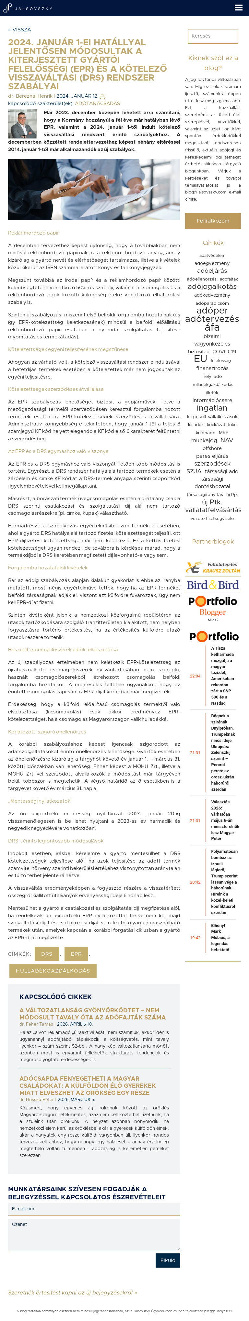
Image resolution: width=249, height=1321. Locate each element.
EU (201, 359)
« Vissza (19, 29)
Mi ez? (213, 620)
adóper (212, 310)
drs (47, 954)
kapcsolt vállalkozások (212, 416)
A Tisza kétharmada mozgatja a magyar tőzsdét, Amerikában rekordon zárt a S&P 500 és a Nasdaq (222, 676)
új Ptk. (212, 502)
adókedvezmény (212, 295)
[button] (242, 5)
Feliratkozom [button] (213, 221)
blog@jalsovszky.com (205, 192)
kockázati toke (222, 425)
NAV (226, 440)
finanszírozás (212, 368)
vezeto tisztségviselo (212, 518)
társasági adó (221, 471)
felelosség (221, 361)
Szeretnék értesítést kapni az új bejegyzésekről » (72, 1292)
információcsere (212, 400)
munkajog (204, 441)
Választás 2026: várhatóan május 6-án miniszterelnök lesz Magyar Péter (225, 820)
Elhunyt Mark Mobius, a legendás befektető (220, 937)
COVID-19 (224, 351)
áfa (212, 328)
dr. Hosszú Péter (36, 1099)
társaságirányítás (205, 494)
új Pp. (232, 494)
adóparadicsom (212, 303)
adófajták (229, 279)
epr (76, 954)
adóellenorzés (202, 279)
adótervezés (212, 319)
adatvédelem (212, 256)
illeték (212, 393)
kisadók (196, 425)
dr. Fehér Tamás (36, 1024)
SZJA (194, 471)
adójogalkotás (212, 287)
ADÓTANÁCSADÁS (97, 103)
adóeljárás (212, 271)
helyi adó (212, 376)
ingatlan (212, 408)
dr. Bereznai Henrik (30, 96)
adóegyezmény (212, 263)
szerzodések (212, 464)
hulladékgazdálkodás (53, 971)
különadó (206, 433)
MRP (224, 433)
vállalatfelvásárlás (213, 510)
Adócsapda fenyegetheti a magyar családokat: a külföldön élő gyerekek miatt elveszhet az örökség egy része (87, 1086)
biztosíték (198, 351)
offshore (212, 448)
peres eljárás (212, 456)
